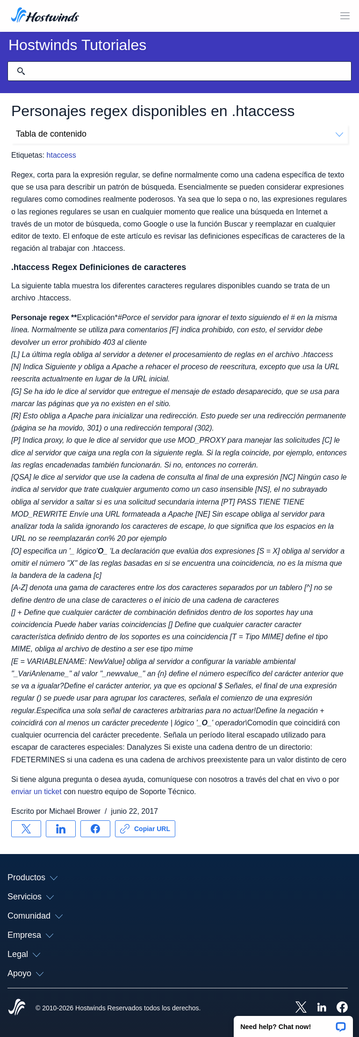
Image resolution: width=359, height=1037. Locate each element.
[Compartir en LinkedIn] (61, 828)
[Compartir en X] (26, 828)
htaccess (61, 155)
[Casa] (45, 16)
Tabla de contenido (179, 134)
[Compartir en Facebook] (95, 828)
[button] (293, 1023)
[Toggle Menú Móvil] (345, 16)
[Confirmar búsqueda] (21, 71)
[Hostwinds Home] (16, 1008)
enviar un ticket (36, 792)
